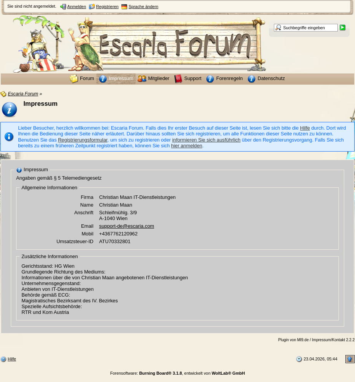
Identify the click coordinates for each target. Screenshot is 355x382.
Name (86, 205)
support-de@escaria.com (126, 226)
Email (87, 226)
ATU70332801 (115, 241)
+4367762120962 (118, 234)
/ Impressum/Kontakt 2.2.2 (332, 340)
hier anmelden (186, 145)
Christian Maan (115, 205)
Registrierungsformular (83, 140)
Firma (87, 197)
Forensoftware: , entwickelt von (177, 373)
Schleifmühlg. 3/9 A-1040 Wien (118, 215)
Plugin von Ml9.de (293, 340)
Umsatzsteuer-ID (74, 241)
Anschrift (83, 212)
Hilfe (305, 128)
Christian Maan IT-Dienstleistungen (137, 197)
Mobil (87, 234)
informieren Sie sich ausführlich (206, 140)
